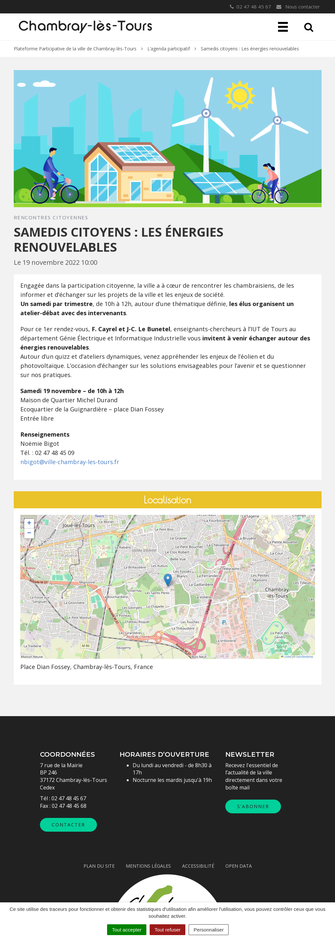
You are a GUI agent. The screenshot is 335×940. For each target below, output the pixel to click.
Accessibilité (198, 866)
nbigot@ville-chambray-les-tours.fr (69, 462)
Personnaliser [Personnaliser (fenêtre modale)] (209, 929)
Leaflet (286, 656)
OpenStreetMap (304, 656)
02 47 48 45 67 (68, 798)
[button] (168, 580)
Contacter (68, 825)
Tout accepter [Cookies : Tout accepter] (126, 929)
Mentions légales (148, 866)
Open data (238, 866)
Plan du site (99, 866)
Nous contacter (298, 6)
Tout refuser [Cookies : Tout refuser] (167, 929)
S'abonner (253, 806)
